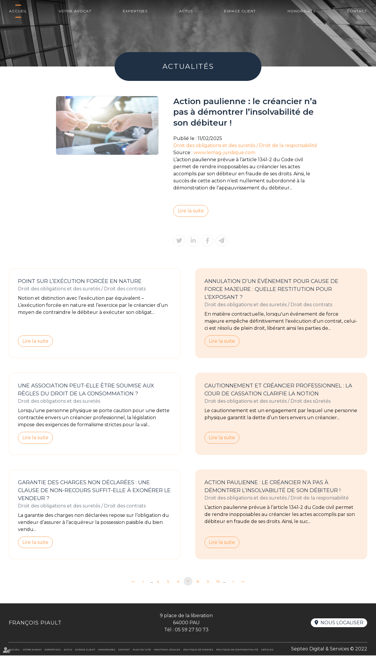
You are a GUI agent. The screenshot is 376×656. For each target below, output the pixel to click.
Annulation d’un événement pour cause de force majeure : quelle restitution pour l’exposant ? (271, 289)
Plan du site (142, 650)
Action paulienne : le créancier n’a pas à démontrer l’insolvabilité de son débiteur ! (272, 486)
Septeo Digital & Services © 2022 (329, 649)
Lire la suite (191, 211)
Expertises (135, 11)
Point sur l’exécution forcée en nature (80, 281)
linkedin (364, 328)
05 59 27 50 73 (192, 630)
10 (218, 582)
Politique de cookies (198, 650)
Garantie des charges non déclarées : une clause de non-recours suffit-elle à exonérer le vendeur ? (94, 490)
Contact (357, 11)
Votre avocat (75, 11)
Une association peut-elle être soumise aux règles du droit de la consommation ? (86, 390)
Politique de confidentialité (237, 650)
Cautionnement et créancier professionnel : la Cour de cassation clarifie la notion (278, 390)
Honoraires (301, 11)
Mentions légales (167, 650)
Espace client (240, 11)
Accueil (18, 11)
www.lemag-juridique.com (225, 152)
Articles (267, 650)
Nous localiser (341, 623)
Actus (186, 11)
